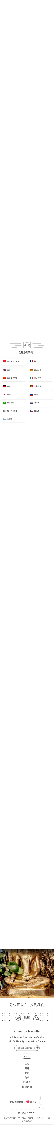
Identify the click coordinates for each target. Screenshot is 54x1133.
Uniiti (32, 1112)
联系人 (27, 1082)
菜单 (27, 1077)
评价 (27, 1073)
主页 (27, 1063)
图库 (27, 1068)
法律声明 (27, 1086)
